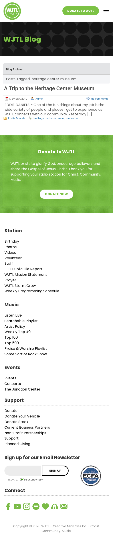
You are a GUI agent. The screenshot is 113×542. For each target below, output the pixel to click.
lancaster (72, 118)
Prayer (10, 280)
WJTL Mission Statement (25, 274)
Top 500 (11, 343)
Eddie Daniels (16, 118)
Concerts (12, 383)
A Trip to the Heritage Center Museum (49, 88)
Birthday (11, 241)
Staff (8, 263)
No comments (100, 98)
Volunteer (13, 258)
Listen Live (13, 315)
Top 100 (11, 337)
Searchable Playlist (21, 320)
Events (10, 378)
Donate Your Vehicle (22, 416)
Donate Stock (16, 421)
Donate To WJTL (80, 11)
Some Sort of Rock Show (25, 354)
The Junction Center (22, 389)
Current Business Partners (27, 427)
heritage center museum (49, 118)
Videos (10, 252)
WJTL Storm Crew (20, 285)
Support (11, 438)
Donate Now (56, 194)
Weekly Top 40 (17, 331)
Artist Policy (14, 326)
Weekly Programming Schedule (31, 291)
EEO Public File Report (23, 269)
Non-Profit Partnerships (25, 433)
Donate (11, 410)
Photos (10, 247)
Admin (40, 98)
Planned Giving (17, 443)
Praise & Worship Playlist (25, 348)
